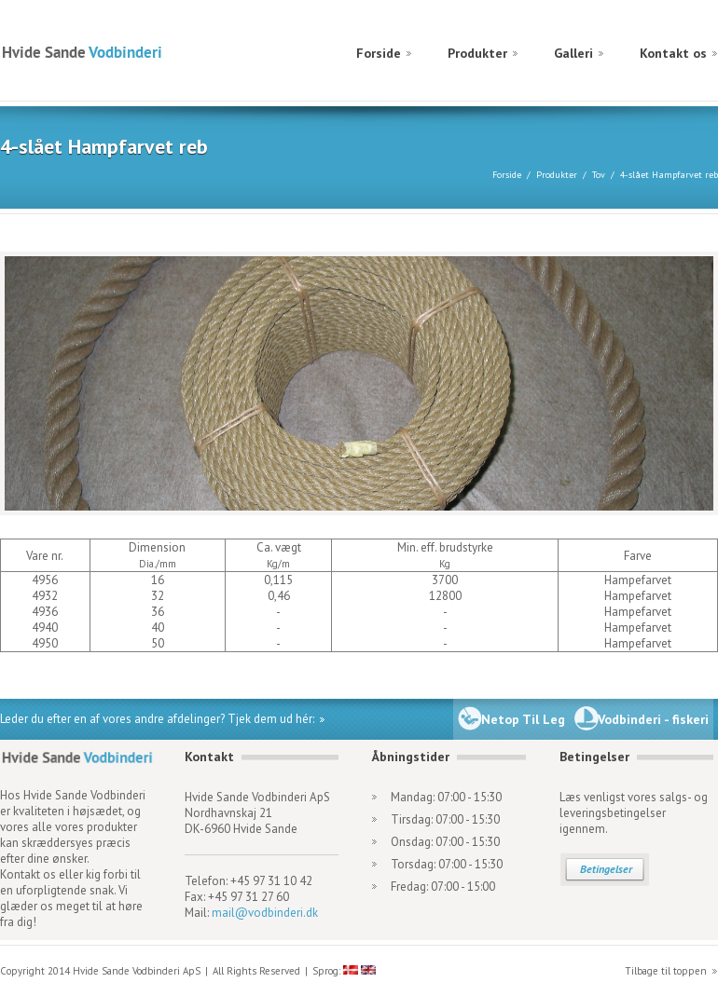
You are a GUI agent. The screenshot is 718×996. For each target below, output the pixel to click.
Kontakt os (673, 53)
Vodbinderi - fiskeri (653, 719)
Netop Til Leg (523, 719)
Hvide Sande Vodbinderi (81, 51)
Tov (598, 175)
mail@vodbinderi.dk (265, 913)
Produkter (477, 53)
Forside (378, 53)
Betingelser (606, 869)
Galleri (573, 53)
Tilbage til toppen (666, 970)
